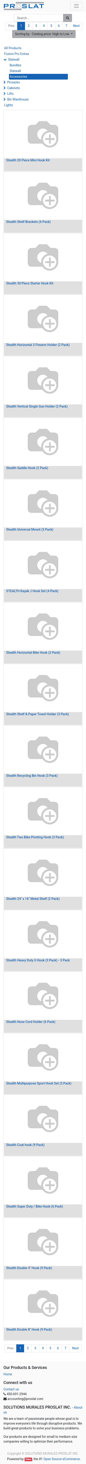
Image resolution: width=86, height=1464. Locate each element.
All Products (13, 48)
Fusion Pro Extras (16, 54)
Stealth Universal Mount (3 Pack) (29, 529)
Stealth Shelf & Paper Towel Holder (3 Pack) (37, 714)
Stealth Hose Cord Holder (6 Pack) (30, 1022)
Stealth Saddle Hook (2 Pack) (27, 468)
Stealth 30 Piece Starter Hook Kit (29, 283)
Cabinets (13, 88)
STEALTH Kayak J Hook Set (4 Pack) (32, 591)
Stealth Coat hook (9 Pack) (25, 1145)
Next (76, 26)
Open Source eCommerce (61, 1459)
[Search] (67, 18)
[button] (44, 34)
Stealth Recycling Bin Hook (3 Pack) (32, 775)
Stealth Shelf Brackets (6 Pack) (28, 222)
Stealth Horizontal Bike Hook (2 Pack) (33, 652)
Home (7, 1374)
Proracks (13, 82)
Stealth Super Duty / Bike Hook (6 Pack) (34, 1206)
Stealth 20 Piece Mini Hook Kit (28, 160)
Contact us (11, 1389)
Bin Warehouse (17, 99)
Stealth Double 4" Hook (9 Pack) (29, 1268)
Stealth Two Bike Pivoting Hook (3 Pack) (35, 837)
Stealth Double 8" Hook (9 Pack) (29, 1329)
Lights (8, 105)
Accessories (18, 76)
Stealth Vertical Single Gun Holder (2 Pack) (37, 406)
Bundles (15, 65)
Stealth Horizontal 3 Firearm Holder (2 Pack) (38, 345)
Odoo (28, 1459)
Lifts (10, 94)
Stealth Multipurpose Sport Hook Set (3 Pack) (39, 1083)
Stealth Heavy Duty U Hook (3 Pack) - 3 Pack (38, 960)
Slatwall (13, 59)
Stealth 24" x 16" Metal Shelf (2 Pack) (33, 899)
